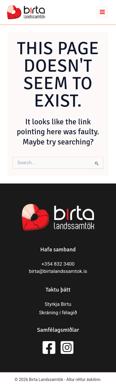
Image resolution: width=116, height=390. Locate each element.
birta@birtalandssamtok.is (58, 271)
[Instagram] (67, 347)
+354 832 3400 (58, 264)
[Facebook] (49, 347)
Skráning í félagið (58, 312)
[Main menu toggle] (102, 12)
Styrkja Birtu (58, 304)
